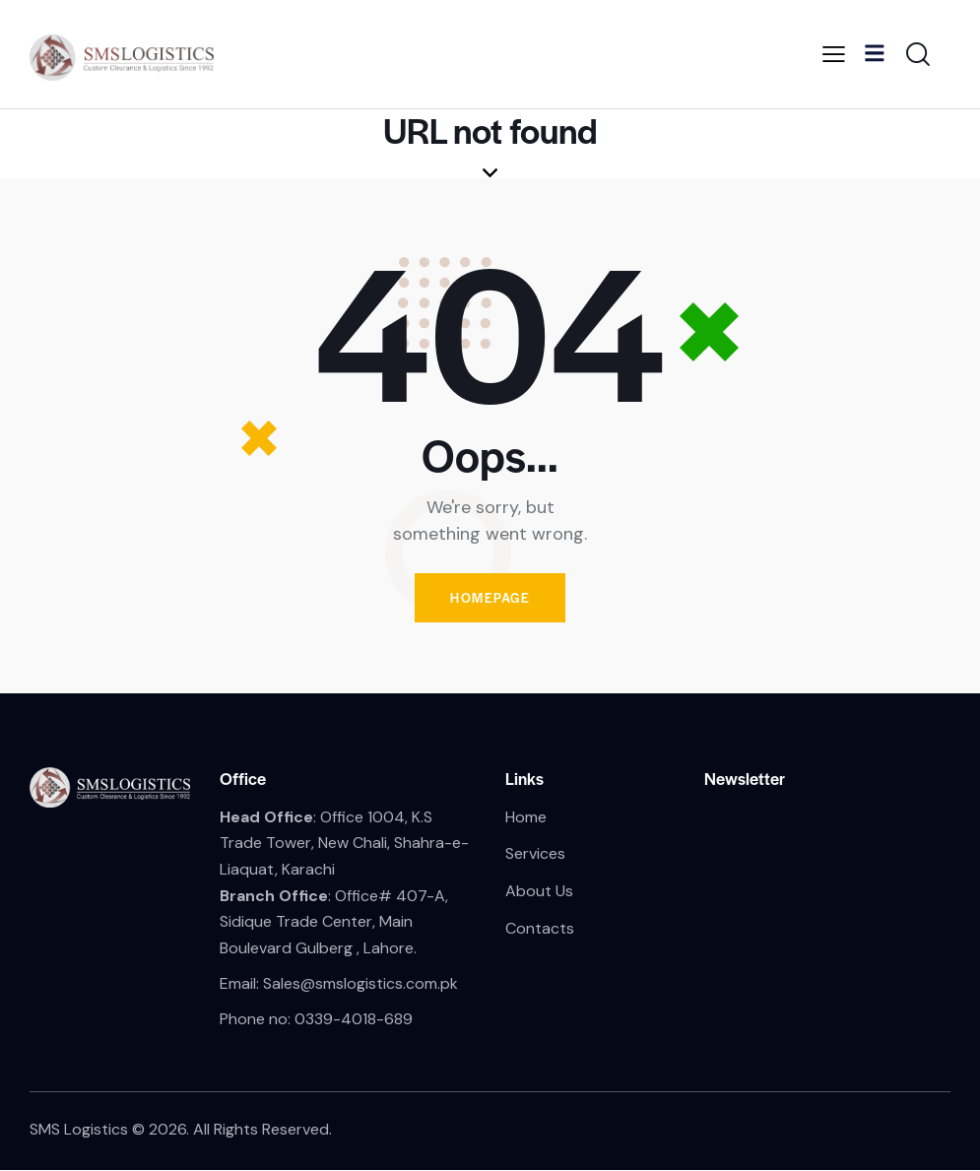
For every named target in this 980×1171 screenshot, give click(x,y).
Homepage (490, 598)
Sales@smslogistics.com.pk (360, 984)
